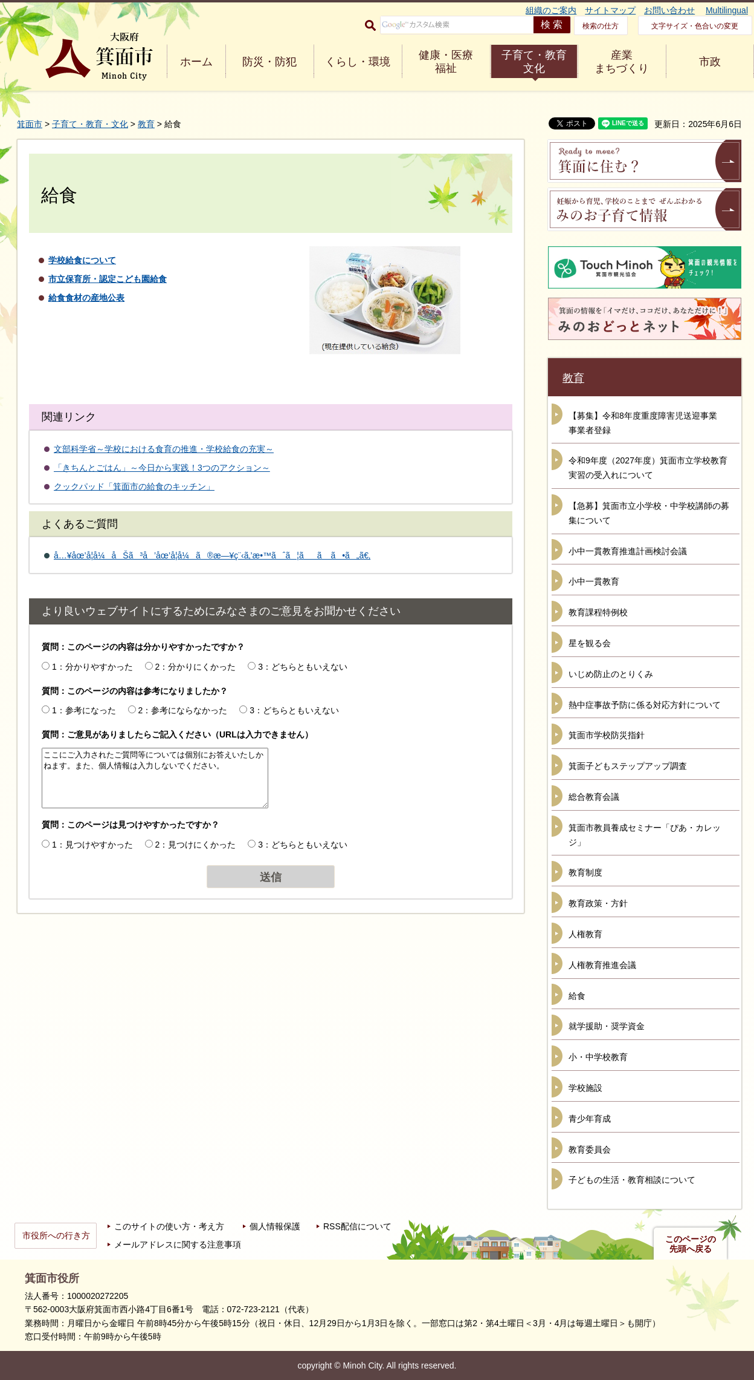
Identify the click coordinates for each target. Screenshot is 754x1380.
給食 (577, 996)
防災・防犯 (269, 62)
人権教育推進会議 (602, 965)
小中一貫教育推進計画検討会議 (628, 551)
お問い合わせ (669, 10)
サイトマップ (610, 10)
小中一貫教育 (594, 581)
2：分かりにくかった (195, 667)
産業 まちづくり (621, 61)
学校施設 (585, 1088)
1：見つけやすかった (92, 844)
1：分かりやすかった (92, 667)
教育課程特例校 (598, 612)
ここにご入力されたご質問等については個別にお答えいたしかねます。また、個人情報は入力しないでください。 (155, 778)
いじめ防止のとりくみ (611, 674)
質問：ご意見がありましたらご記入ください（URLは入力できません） (177, 734)
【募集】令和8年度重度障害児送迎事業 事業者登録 (647, 423)
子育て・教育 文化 (534, 61)
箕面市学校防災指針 (607, 735)
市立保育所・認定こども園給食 (107, 279)
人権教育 (585, 934)
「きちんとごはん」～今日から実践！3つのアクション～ (162, 468)
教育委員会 (590, 1149)
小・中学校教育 (598, 1057)
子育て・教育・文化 (90, 124)
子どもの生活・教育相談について (632, 1180)
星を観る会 (590, 643)
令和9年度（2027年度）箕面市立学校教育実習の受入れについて (648, 468)
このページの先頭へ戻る (690, 1244)
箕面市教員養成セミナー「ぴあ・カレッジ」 (645, 835)
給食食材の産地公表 (86, 297)
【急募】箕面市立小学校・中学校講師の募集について (649, 513)
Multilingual (727, 10)
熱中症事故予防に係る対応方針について (645, 705)
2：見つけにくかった (195, 844)
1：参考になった (84, 710)
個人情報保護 (275, 1226)
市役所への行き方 (56, 1235)
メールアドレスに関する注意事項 (177, 1244)
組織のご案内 (551, 10)
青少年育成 (590, 1118)
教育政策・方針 (598, 903)
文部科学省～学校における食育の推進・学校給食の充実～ (164, 449)
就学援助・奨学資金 (607, 1026)
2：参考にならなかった (183, 710)
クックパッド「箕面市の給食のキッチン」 (134, 486)
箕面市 (29, 124)
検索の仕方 (600, 26)
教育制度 (585, 872)
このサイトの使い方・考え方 (169, 1226)
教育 (146, 124)
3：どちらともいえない (302, 667)
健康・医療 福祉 (446, 61)
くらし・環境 (357, 62)
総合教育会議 (594, 797)
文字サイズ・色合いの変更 (694, 26)
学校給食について (82, 260)
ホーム (196, 62)
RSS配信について (357, 1226)
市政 (710, 62)
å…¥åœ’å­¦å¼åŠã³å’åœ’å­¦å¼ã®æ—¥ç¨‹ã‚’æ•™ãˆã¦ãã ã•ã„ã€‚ (212, 555)
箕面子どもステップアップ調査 (628, 766)
